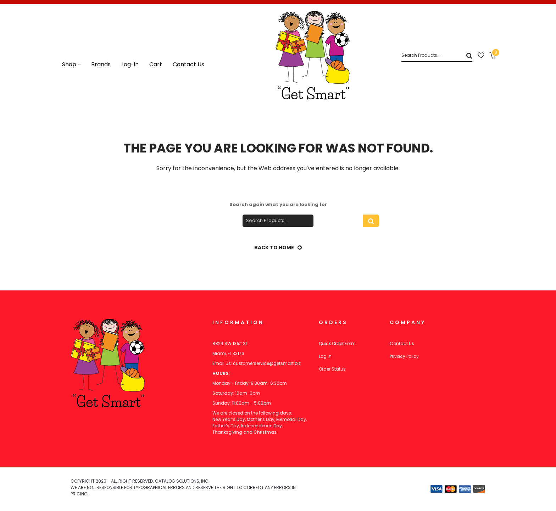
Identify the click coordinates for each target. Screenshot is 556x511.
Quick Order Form (337, 343)
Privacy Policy (404, 356)
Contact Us (402, 343)
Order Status (332, 369)
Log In (325, 356)
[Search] (436, 55)
